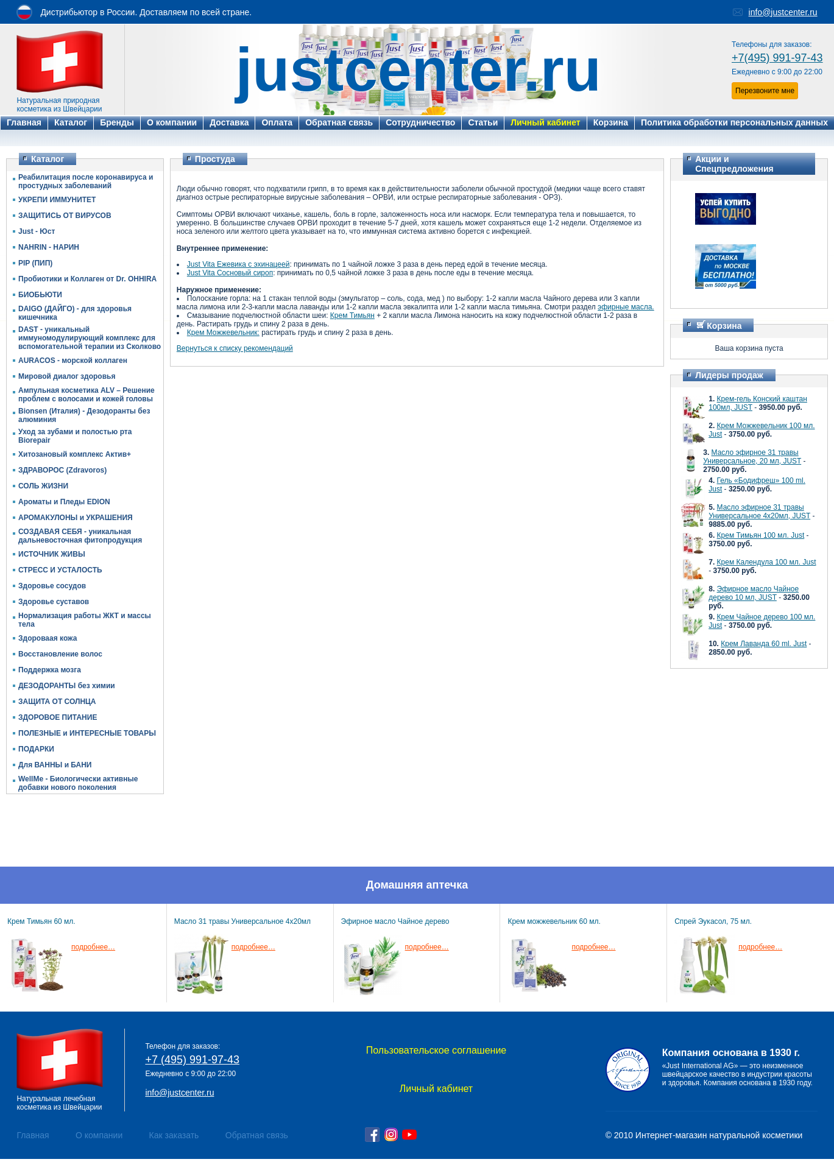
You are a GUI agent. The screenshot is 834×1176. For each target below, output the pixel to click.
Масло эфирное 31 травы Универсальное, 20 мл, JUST (752, 456)
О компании (99, 1135)
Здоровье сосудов (52, 586)
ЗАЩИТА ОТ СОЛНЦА (57, 701)
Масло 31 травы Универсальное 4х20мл (242, 921)
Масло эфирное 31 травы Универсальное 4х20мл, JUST (759, 511)
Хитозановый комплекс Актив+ (74, 454)
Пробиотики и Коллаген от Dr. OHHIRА (87, 279)
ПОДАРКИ (36, 749)
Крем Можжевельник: (223, 332)
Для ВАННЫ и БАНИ (55, 765)
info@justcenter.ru (783, 12)
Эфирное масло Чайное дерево (395, 921)
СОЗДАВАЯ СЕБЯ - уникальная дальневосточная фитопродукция (80, 535)
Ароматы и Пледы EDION (64, 502)
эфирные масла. (626, 307)
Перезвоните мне (764, 90)
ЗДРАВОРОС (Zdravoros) (62, 470)
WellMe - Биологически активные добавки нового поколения (78, 783)
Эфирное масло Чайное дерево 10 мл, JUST (754, 593)
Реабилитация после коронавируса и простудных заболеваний (85, 181)
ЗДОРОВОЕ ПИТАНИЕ (57, 717)
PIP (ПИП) (35, 263)
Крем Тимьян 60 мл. (41, 921)
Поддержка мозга (49, 670)
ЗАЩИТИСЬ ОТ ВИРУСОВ (64, 215)
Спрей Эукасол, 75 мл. (713, 921)
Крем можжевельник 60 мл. (553, 921)
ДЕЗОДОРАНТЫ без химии (66, 685)
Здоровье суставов (53, 601)
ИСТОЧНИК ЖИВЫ (51, 554)
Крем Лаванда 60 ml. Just (764, 643)
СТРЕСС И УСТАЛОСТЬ (60, 570)
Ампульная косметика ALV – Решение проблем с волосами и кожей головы (86, 394)
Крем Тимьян (352, 315)
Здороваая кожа (47, 638)
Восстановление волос (60, 654)
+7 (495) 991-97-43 (192, 1060)
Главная (32, 1135)
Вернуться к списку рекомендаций (235, 348)
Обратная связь (256, 1135)
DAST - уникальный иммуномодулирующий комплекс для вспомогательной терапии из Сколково (89, 338)
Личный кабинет (436, 1088)
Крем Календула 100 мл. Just (766, 562)
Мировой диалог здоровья (66, 376)
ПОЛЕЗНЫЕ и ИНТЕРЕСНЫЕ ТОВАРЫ (87, 733)
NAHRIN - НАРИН (48, 247)
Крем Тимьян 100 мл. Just (761, 535)
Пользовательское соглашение (436, 1050)
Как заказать (174, 1135)
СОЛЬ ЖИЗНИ (43, 486)
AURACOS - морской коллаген (72, 360)
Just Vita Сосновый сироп (230, 273)
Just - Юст (36, 231)
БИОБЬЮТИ (40, 294)
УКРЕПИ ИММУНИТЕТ (57, 199)
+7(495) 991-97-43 (777, 58)
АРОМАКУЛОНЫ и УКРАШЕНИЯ (75, 517)
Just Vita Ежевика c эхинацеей (238, 264)
